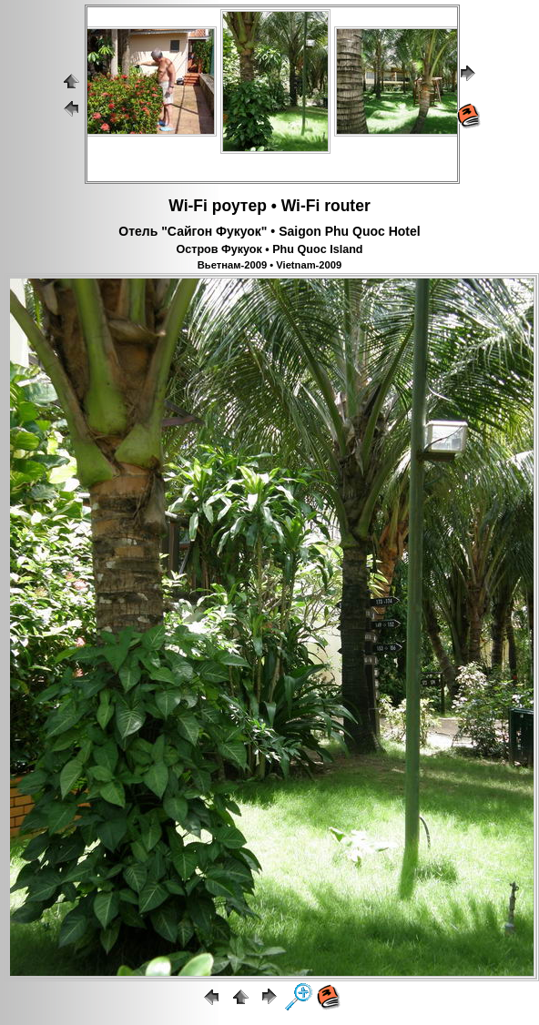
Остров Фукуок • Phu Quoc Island (269, 249)
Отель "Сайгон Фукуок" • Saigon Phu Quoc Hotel (269, 231)
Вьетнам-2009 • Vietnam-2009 (269, 264)
